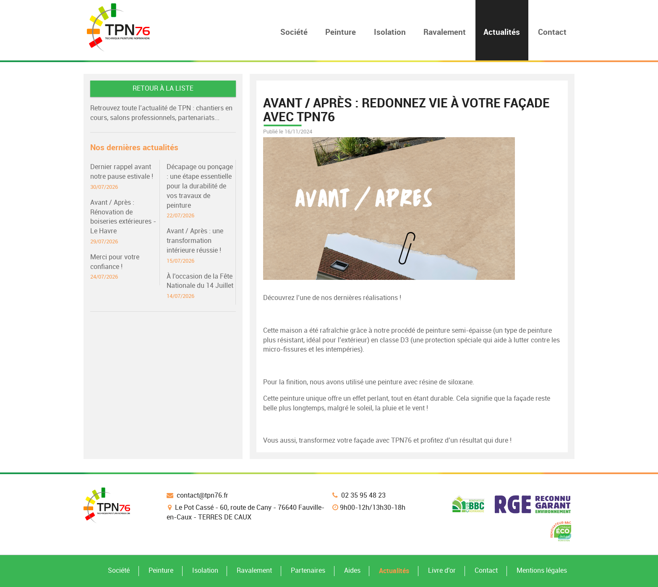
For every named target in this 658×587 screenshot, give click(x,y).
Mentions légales (542, 570)
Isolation (205, 570)
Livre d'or (442, 570)
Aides (352, 570)
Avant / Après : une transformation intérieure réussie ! (201, 246)
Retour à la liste (163, 88)
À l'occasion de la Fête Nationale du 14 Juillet (201, 286)
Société (119, 570)
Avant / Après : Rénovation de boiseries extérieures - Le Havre (124, 221)
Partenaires (308, 570)
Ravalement (254, 570)
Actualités (394, 570)
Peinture (161, 570)
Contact (486, 570)
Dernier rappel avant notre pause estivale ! (124, 177)
